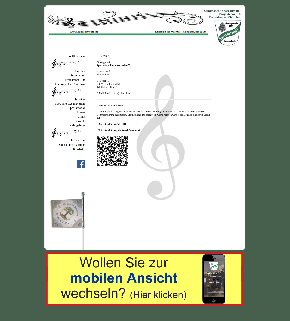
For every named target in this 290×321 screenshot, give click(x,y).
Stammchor (77, 75)
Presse (81, 112)
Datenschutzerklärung (71, 144)
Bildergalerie (77, 125)
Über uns (79, 71)
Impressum (78, 140)
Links (81, 116)
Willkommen (77, 56)
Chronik (80, 121)
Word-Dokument (131, 130)
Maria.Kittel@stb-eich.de (117, 93)
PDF (124, 124)
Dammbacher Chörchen (70, 84)
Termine (80, 99)
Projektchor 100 (75, 79)
